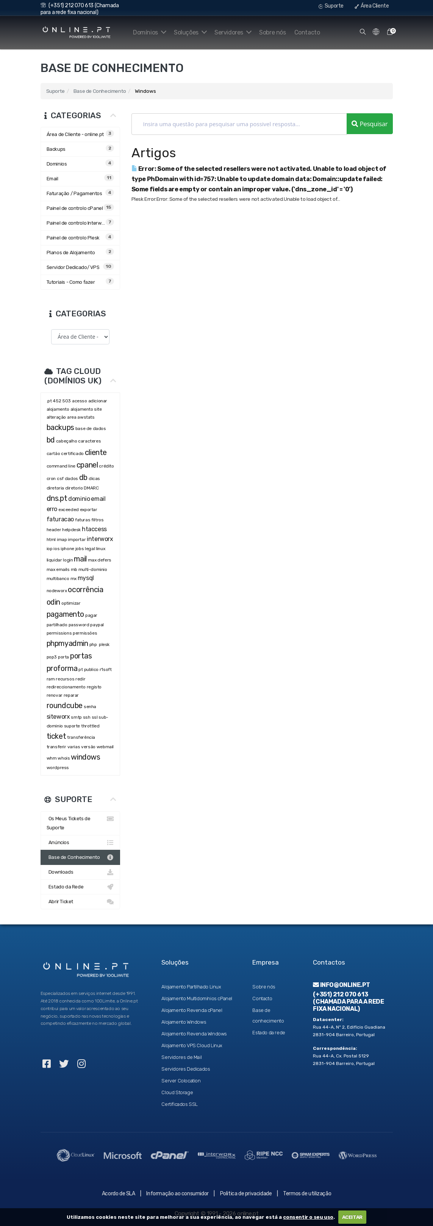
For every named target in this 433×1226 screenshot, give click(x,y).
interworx (100, 539)
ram (51, 679)
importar (77, 539)
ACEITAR (352, 1217)
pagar (91, 615)
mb (74, 569)
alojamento (58, 409)
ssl (95, 717)
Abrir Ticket (80, 901)
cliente (96, 452)
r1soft (106, 669)
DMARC (91, 488)
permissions (59, 633)
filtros (97, 519)
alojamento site (86, 409)
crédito (106, 466)
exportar (88, 509)
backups (60, 427)
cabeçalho (66, 441)
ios (56, 548)
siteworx (58, 716)
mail (80, 558)
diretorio (74, 488)
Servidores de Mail (181, 1057)
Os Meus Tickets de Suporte (80, 822)
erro (52, 509)
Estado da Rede (80, 886)
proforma (62, 668)
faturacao (60, 519)
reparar (71, 695)
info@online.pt (341, 984)
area (71, 417)
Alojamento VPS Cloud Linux (191, 1045)
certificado (72, 453)
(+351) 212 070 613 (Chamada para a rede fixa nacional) (80, 9)
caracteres (89, 441)
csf (60, 478)
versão (88, 746)
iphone (67, 548)
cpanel (87, 464)
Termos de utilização (307, 1193)
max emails (58, 569)
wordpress (58, 767)
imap (62, 539)
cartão (53, 453)
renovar (55, 695)
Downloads (80, 872)
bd (51, 439)
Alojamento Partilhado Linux (191, 987)
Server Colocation (180, 1081)
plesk (104, 644)
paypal (97, 624)
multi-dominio (92, 569)
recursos (65, 679)
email (98, 498)
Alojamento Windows (183, 1022)
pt (80, 669)
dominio (79, 498)
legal (90, 548)
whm (52, 758)
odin (53, 602)
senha (90, 706)
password (79, 624)
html (51, 539)
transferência (81, 737)
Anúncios (80, 842)
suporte (72, 726)
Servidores (232, 32)
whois (64, 758)
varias (73, 746)
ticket (56, 736)
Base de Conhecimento (99, 91)
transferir (56, 746)
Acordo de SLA (118, 1193)
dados (71, 478)
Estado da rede (268, 1032)
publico (91, 669)
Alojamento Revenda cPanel (191, 1010)
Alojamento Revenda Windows (194, 1034)
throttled (90, 726)
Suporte (331, 6)
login (68, 560)
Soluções (187, 32)
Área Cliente (372, 6)
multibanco (58, 578)
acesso (79, 400)
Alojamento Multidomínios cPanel (196, 998)
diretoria (55, 488)
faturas (82, 519)
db (83, 477)
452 (57, 400)
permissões (85, 633)
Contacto (307, 32)
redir (80, 679)
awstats (85, 417)
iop (50, 548)
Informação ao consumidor (177, 1193)
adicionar (97, 400)
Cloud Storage (177, 1092)
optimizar (70, 603)
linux (100, 548)
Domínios (145, 32)
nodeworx (57, 590)
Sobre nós (272, 32)
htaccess (94, 529)
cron (51, 478)
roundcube (65, 705)
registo (94, 687)
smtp (76, 717)
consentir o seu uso (308, 1217)
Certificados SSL (179, 1104)
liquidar (54, 560)
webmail (105, 746)
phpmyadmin (67, 643)
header (54, 529)
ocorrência (85, 589)
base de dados (90, 428)
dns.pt (57, 498)
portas (81, 655)
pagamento (65, 614)
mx (73, 578)
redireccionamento (66, 687)
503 (66, 400)
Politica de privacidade (246, 1193)
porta (63, 657)
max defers (99, 560)
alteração (56, 417)
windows (85, 757)
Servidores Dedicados (185, 1069)
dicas (94, 478)
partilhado (57, 624)
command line (61, 466)
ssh (87, 717)
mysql (86, 578)
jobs (79, 548)
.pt (49, 400)
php (93, 644)
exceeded (68, 509)
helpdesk (71, 529)
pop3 (52, 657)
